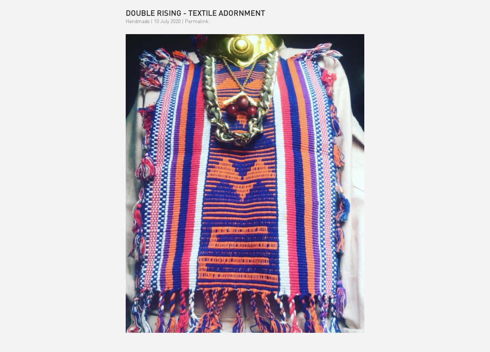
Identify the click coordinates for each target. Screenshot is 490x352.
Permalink (196, 21)
